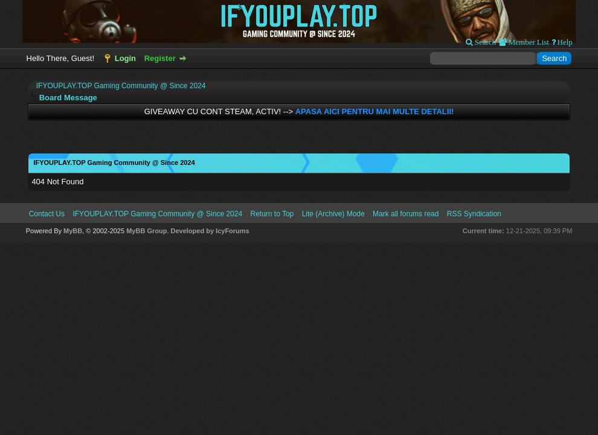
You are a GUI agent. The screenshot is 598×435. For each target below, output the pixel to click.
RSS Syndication (474, 214)
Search (484, 42)
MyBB (72, 230)
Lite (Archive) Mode (333, 214)
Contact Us (47, 214)
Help (564, 42)
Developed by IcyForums (210, 230)
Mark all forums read (406, 214)
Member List (528, 42)
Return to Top (272, 214)
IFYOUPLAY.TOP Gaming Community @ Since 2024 (121, 86)
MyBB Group (146, 230)
